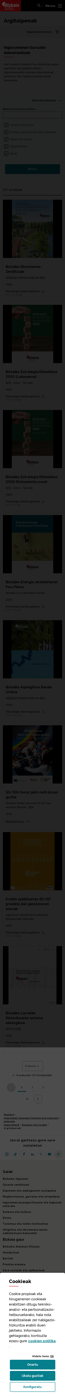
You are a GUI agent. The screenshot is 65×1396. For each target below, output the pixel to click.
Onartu (36, 1365)
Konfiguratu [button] (39, 1388)
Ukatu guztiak (33, 1377)
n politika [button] (42, 1341)
